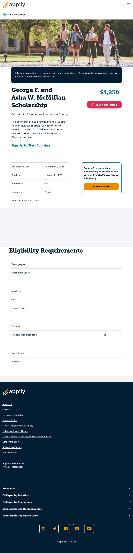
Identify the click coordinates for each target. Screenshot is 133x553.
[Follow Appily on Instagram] (43, 528)
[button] (93, 104)
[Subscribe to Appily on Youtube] (89, 528)
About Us (7, 404)
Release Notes (10, 452)
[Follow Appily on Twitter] (55, 528)
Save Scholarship (104, 104)
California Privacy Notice (15, 431)
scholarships (101, 73)
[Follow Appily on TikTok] (77, 528)
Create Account (101, 186)
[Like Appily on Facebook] (66, 528)
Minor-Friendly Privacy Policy (17, 425)
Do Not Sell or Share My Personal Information (26, 436)
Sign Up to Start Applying (30, 145)
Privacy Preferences (12, 466)
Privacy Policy (9, 420)
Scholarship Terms (11, 447)
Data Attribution (10, 441)
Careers (6, 409)
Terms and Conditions (13, 415)
